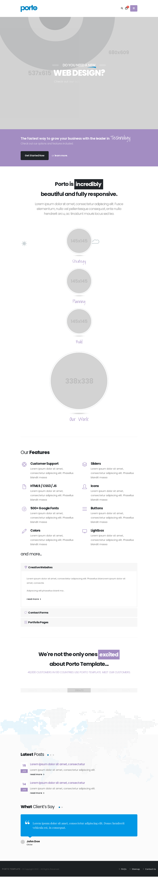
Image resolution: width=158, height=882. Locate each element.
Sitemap (135, 866)
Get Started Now (34, 155)
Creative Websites (38, 567)
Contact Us (150, 866)
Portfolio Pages (36, 622)
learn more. (61, 155)
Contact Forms (36, 613)
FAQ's (123, 866)
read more (34, 599)
